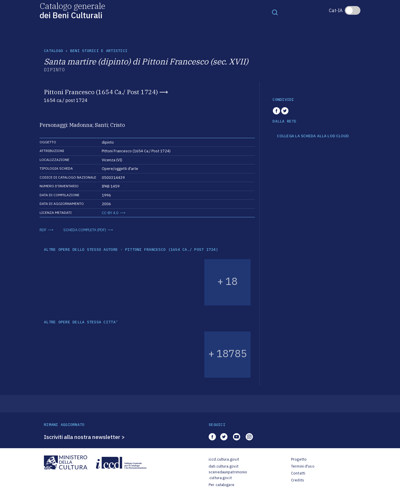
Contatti (298, 473)
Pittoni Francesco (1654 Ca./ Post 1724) (101, 92)
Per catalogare (221, 484)
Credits (297, 480)
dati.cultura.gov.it (223, 466)
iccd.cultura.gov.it (224, 459)
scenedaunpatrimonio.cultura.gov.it (228, 475)
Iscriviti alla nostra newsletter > (84, 436)
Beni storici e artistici (98, 50)
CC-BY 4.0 (110, 212)
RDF (43, 229)
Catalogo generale (72, 10)
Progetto (299, 459)
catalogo (53, 50)
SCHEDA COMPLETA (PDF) (84, 229)
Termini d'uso (302, 466)
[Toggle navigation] (275, 12)
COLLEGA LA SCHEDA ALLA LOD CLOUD (313, 136)
